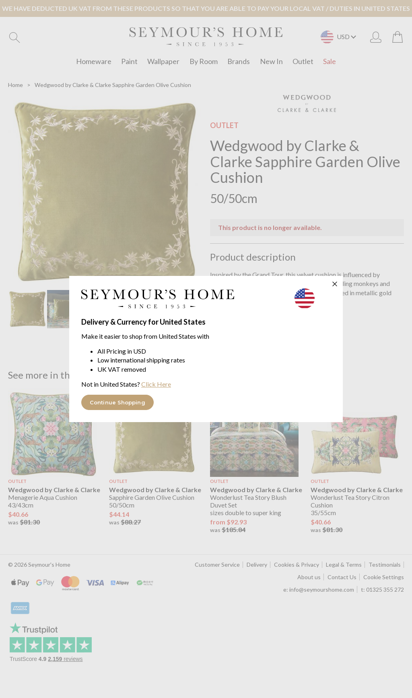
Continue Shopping (117, 402)
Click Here (156, 384)
